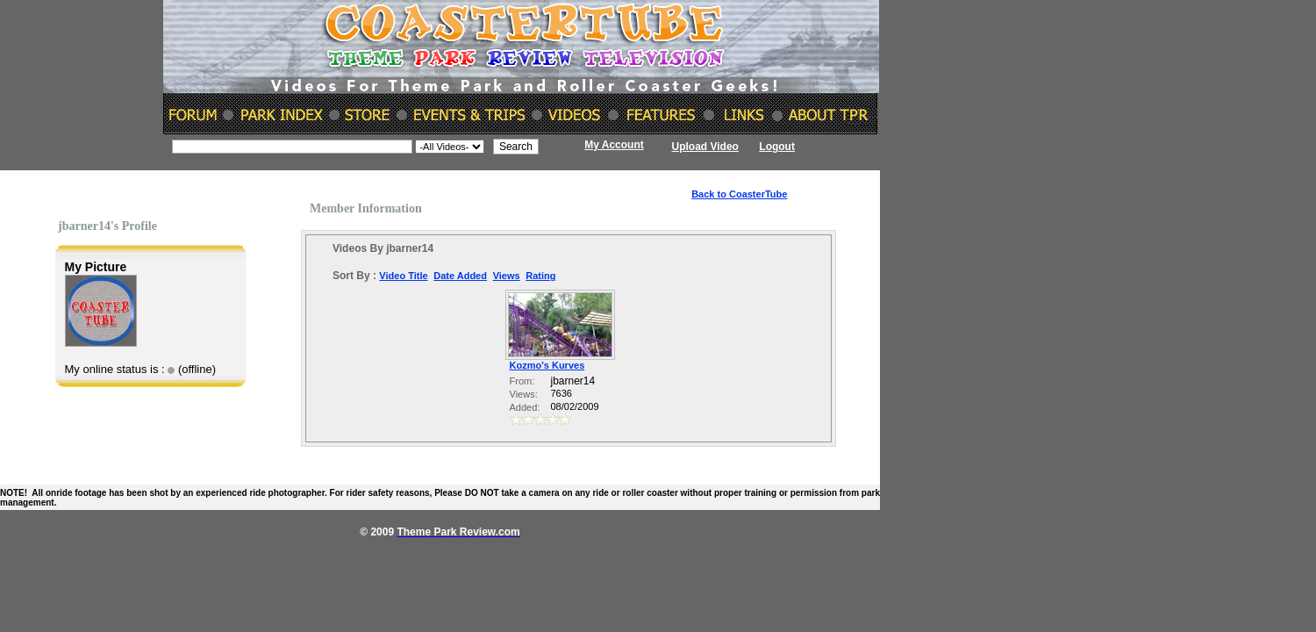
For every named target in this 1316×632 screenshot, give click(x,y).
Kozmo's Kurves (547, 365)
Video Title (403, 275)
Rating (540, 275)
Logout (777, 146)
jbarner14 (573, 381)
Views (506, 275)
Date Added (460, 275)
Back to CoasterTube (739, 194)
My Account (614, 145)
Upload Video (705, 146)
